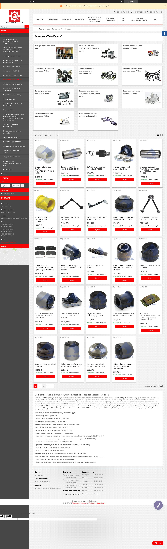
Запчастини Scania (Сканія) (12, 84)
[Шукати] (27, 27)
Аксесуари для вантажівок (12, 56)
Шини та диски (8, 169)
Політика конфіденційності (139, 19)
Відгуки (3, 174)
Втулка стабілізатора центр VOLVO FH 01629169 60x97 (124, 315)
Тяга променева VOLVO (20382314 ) (70, 218)
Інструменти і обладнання (12, 157)
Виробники (53, 19)
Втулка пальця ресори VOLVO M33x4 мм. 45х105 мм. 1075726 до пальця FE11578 (149, 170)
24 (48, 386)
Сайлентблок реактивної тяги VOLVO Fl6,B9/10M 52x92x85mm (44, 316)
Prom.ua (93, 501)
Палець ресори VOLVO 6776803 (95, 267)
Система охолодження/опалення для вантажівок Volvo (89, 93)
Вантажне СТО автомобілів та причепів (94, 19)
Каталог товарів (7, 35)
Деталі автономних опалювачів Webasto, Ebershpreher (10, 41)
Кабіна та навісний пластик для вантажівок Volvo (89, 48)
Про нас (122, 19)
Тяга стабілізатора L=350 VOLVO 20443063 (96, 218)
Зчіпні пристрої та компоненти (14, 146)
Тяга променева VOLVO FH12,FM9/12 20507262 (148, 218)
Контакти (66, 19)
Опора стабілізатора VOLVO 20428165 (150, 267)
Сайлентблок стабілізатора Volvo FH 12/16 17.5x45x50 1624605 (123, 268)
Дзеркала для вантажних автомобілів (12, 132)
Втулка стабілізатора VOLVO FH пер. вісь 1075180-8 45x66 (72, 268)
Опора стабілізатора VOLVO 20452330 (45, 365)
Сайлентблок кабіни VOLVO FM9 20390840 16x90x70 (123, 218)
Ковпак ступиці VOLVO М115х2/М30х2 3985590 (96, 365)
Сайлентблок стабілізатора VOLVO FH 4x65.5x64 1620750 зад (123, 366)
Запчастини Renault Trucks (12, 75)
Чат (158, 543)
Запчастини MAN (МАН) (11, 71)
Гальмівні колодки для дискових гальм (10, 126)
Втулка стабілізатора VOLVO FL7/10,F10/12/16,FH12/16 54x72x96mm (44, 170)
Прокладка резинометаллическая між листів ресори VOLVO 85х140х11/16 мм (150, 317)
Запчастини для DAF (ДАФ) (12, 67)
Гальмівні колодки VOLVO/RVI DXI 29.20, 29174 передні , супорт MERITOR (45, 268)
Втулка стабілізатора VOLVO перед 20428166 (96, 315)
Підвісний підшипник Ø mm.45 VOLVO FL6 (121, 168)
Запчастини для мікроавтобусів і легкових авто (12, 163)
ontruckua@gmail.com (8, 242)
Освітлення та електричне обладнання (12, 104)
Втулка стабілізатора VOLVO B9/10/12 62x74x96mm (43, 219)
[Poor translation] (8, 516)
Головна (39, 19)
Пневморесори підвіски (11, 137)
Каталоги (79, 19)
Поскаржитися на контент (80, 503)
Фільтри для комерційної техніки (11, 151)
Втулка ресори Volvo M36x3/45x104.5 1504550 (70, 168)
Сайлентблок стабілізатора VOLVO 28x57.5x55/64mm (71, 365)
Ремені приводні (9, 99)
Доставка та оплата (110, 19)
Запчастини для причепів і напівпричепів (12, 61)
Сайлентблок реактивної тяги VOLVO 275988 (96, 168)
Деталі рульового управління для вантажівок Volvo (86, 70)
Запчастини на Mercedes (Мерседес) (12, 89)
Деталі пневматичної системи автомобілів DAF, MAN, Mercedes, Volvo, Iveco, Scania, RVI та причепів (13, 117)
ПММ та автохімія (9, 110)
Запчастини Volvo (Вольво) (12, 80)
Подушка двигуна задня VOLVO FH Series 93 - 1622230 (70, 316)
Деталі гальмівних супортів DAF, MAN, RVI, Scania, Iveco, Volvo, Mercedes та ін (12, 49)
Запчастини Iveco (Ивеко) (12, 95)
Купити (45, 183)
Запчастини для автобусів (12, 142)
